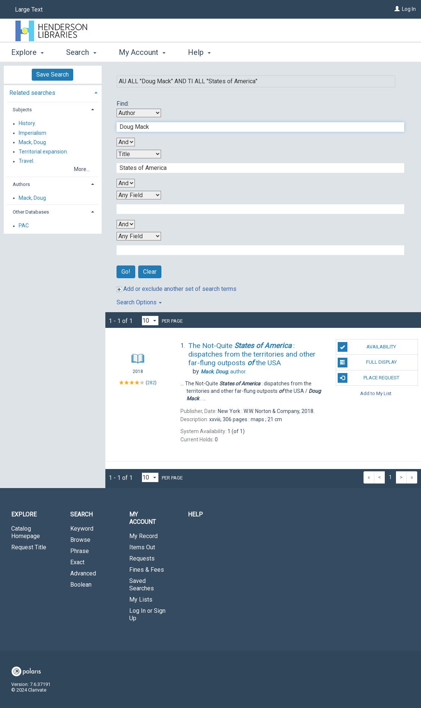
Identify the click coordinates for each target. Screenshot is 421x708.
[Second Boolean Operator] (126, 183)
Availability (367, 347)
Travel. (26, 161)
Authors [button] (21, 184)
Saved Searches (141, 584)
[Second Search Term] (256, 168)
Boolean (81, 584)
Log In (409, 9)
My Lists (140, 599)
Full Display (367, 362)
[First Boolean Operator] (126, 142)
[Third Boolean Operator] (126, 224)
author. (224, 372)
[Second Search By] (139, 154)
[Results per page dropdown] (150, 320)
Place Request (368, 378)
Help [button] (199, 52)
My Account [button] (142, 52)
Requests (142, 558)
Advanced (83, 573)
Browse (80, 539)
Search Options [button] (139, 302)
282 (151, 382)
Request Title (28, 547)
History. (27, 124)
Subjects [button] (22, 109)
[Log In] (397, 9)
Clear (150, 271)
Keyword (81, 528)
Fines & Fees (146, 569)
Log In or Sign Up (147, 614)
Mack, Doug (32, 142)
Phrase (79, 551)
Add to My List (375, 393)
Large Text (29, 9)
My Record (143, 536)
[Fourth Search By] (139, 236)
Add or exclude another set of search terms (176, 288)
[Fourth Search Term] (256, 250)
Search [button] (81, 52)
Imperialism (32, 133)
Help (195, 514)
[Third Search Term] (256, 209)
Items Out (142, 547)
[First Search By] (139, 113)
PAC (24, 226)
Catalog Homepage (25, 532)
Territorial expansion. (43, 152)
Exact (77, 562)
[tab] (53, 92)
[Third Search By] (139, 195)
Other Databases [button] (31, 212)
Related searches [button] (32, 92)
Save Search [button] (52, 74)
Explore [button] (27, 52)
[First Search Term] (256, 127)
